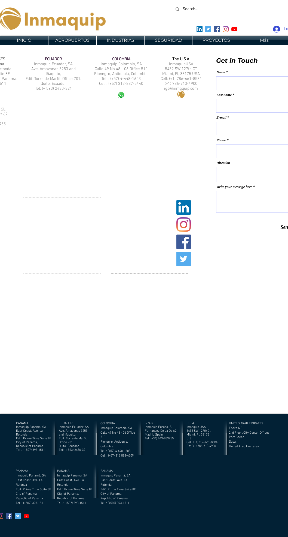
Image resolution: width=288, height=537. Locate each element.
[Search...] (213, 9)
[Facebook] (217, 29)
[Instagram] (226, 29)
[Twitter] (208, 29)
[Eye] (181, 93)
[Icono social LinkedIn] (200, 29)
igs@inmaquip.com (181, 88)
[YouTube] (234, 29)
